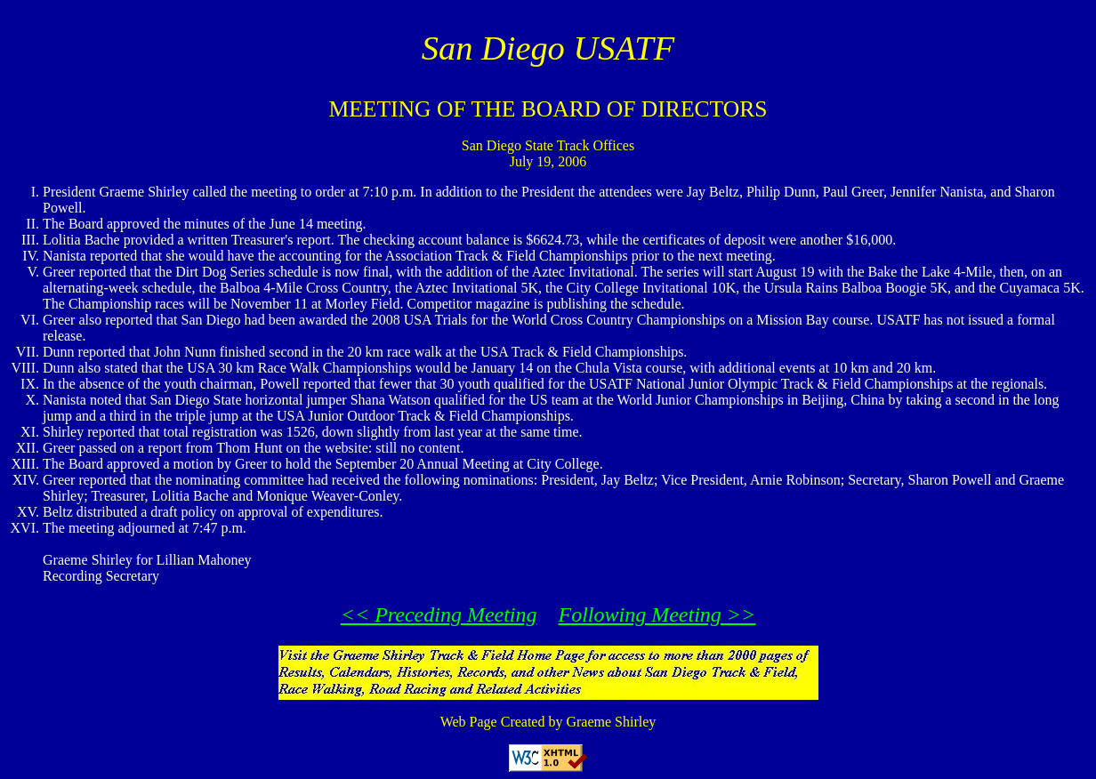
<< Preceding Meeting (439, 614)
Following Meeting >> (657, 614)
